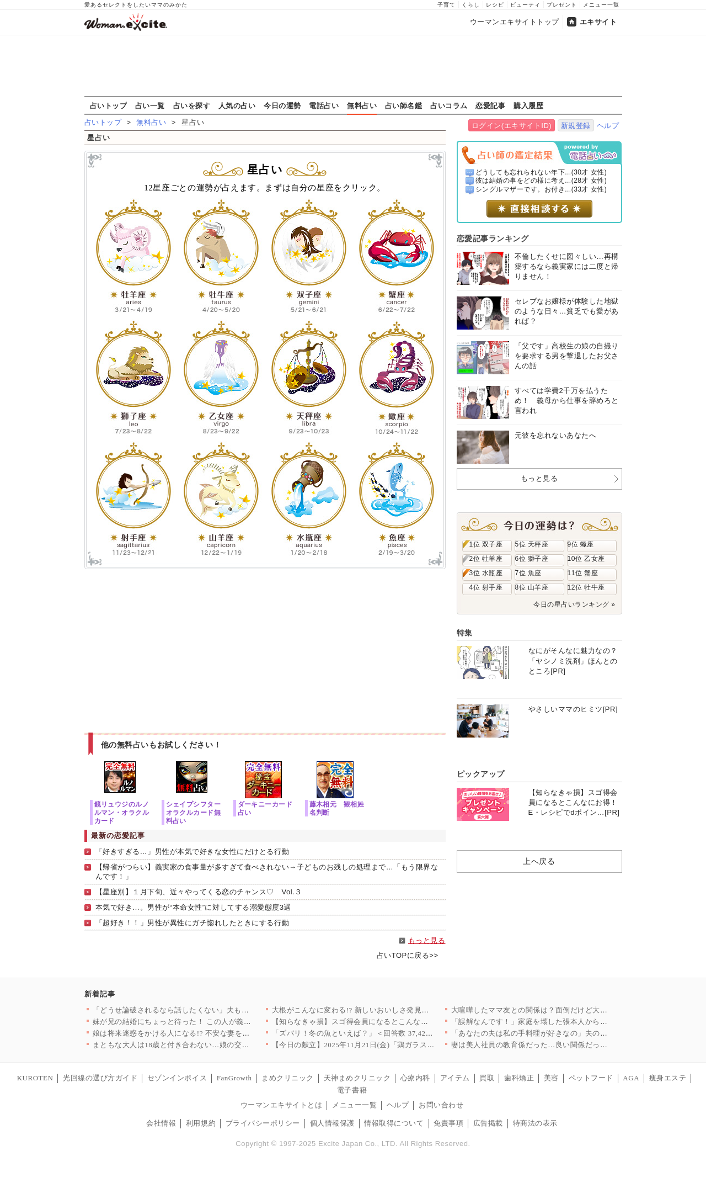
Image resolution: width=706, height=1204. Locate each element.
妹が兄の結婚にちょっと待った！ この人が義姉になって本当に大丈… (209, 1021)
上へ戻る (539, 861)
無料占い (362, 105)
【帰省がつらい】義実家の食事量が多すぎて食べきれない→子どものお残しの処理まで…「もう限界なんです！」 (266, 872)
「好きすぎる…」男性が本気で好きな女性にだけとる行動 (192, 851)
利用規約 (201, 1123)
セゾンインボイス (177, 1078)
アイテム (455, 1078)
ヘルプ (608, 125)
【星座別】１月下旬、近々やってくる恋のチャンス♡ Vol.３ (198, 892)
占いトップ (108, 105)
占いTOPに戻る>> (407, 955)
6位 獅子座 (532, 559)
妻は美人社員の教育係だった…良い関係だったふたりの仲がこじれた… (570, 1045)
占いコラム (449, 105)
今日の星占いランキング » (574, 604)
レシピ (495, 5)
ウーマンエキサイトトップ (514, 22)
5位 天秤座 (532, 544)
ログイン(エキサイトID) (512, 125)
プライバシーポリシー (263, 1123)
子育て (446, 5)
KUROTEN (35, 1078)
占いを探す (192, 105)
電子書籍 (352, 1090)
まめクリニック (287, 1078)
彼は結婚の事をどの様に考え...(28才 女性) (541, 180)
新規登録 (576, 125)
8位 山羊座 (532, 587)
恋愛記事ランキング (493, 238)
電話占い (324, 105)
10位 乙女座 (586, 559)
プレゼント (562, 5)
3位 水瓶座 (486, 573)
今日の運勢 (282, 105)
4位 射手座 (486, 587)
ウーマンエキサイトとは (281, 1105)
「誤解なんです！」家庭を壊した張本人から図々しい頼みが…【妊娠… (570, 1021)
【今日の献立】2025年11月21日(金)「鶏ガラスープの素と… (372, 1045)
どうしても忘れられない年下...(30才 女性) (541, 172)
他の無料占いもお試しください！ (161, 744)
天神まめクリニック (357, 1078)
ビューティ (525, 5)
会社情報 (161, 1123)
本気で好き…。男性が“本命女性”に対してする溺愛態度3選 (193, 907)
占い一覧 (150, 105)
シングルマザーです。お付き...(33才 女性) (541, 189)
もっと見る (427, 940)
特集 (465, 632)
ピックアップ (481, 774)
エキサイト (598, 22)
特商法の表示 (535, 1123)
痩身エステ (668, 1078)
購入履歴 (528, 105)
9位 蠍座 (581, 544)
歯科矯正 (519, 1078)
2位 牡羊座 (486, 559)
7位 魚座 (528, 573)
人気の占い (237, 105)
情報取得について (394, 1123)
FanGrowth (234, 1078)
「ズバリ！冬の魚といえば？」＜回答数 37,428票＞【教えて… (377, 1033)
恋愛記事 (490, 105)
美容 (551, 1078)
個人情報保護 (332, 1123)
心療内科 (415, 1078)
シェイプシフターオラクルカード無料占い (193, 812)
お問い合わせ (441, 1105)
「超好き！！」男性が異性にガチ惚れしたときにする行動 (192, 923)
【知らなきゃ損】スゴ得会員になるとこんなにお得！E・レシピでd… (388, 1021)
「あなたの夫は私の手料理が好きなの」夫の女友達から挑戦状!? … (563, 1033)
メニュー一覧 (601, 5)
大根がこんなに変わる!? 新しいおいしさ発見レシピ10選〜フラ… (380, 1010)
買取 (486, 1078)
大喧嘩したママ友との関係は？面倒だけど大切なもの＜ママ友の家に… (570, 1010)
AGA (631, 1078)
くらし (471, 5)
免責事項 (448, 1123)
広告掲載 (488, 1123)
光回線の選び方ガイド (100, 1078)
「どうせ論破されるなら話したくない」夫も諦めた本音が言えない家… (212, 1010)
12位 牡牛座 (586, 587)
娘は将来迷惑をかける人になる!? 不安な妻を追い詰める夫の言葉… (205, 1033)
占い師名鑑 (403, 105)
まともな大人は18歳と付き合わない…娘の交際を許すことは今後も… (208, 1045)
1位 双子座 (486, 544)
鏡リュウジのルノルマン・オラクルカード (121, 812)
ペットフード (591, 1078)
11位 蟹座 (583, 573)
